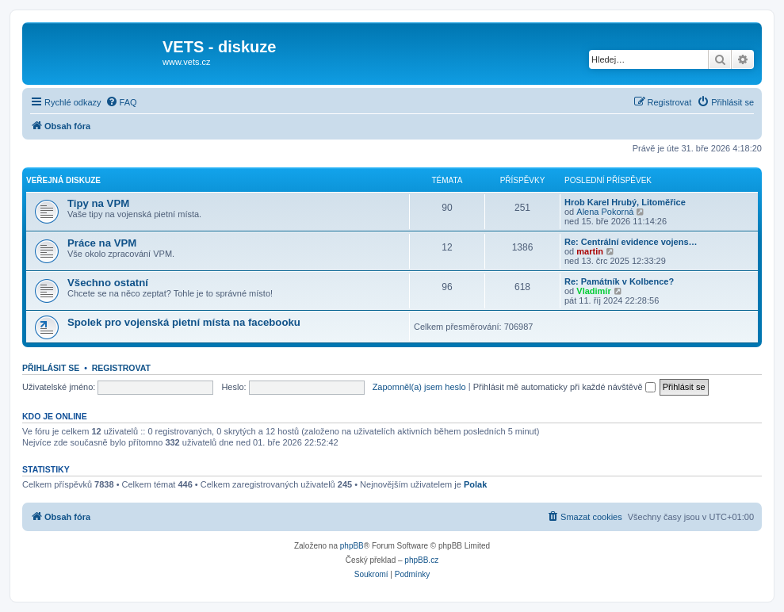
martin (589, 251)
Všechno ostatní (107, 283)
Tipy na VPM (98, 203)
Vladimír (593, 291)
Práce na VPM (101, 243)
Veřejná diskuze (63, 180)
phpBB (352, 545)
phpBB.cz (421, 560)
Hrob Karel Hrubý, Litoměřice (625, 202)
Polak (475, 484)
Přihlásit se (50, 368)
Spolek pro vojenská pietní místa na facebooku (183, 322)
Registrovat (121, 368)
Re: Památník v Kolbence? (619, 281)
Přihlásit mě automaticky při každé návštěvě (564, 387)
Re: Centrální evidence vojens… (631, 242)
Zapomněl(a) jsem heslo (419, 387)
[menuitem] (121, 102)
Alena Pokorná (604, 211)
